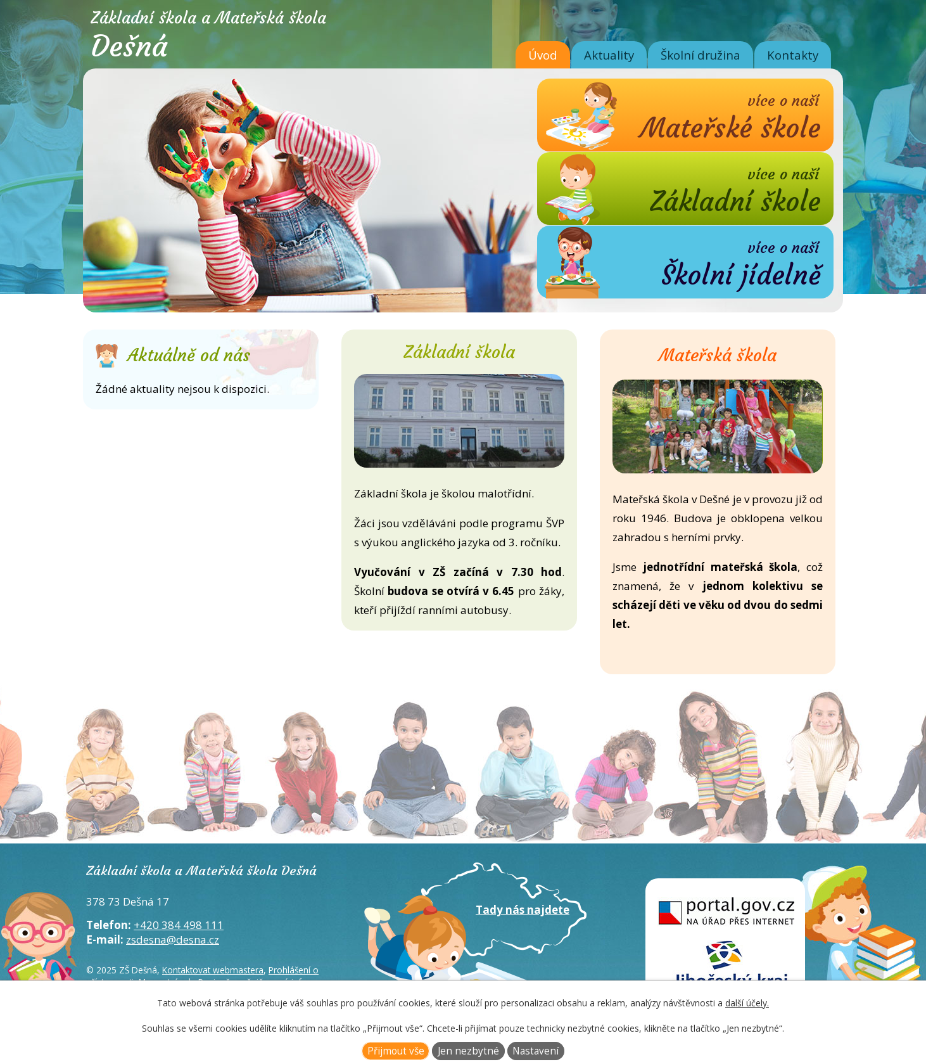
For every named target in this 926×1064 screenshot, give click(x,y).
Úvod (542, 55)
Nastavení (535, 1051)
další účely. (747, 1003)
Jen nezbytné (468, 1051)
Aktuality (609, 55)
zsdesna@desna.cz (172, 939)
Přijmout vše (395, 1051)
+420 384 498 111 (179, 925)
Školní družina (700, 55)
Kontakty (792, 55)
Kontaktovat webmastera (212, 970)
